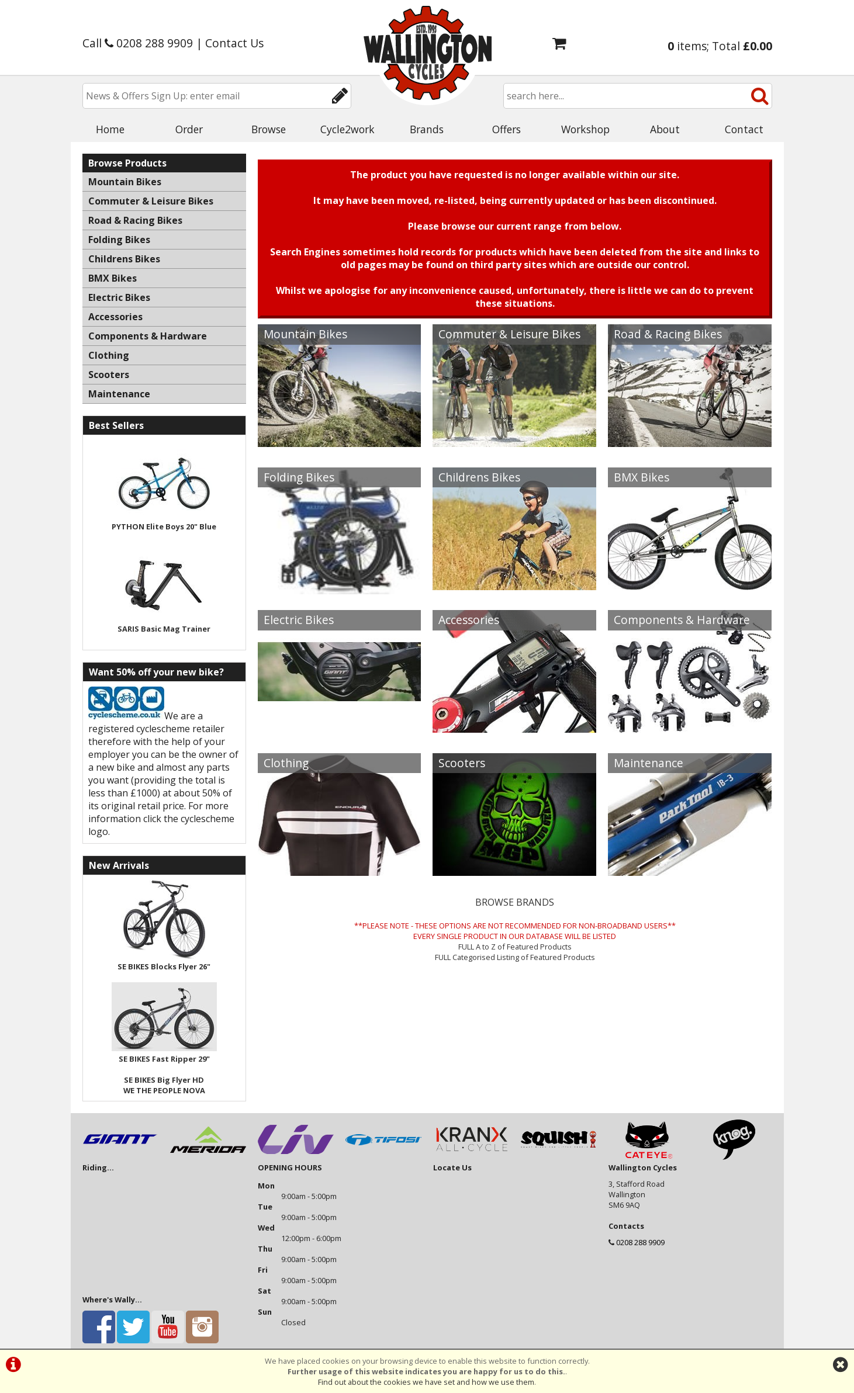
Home (110, 129)
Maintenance (648, 763)
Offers (506, 129)
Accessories (468, 620)
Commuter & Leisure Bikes (509, 334)
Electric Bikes (299, 620)
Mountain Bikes (305, 334)
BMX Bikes (641, 477)
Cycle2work (347, 129)
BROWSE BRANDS (514, 902)
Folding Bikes (299, 477)
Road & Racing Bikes (668, 334)
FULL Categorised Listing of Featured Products (515, 957)
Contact (744, 129)
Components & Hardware (682, 620)
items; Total (720, 46)
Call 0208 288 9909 (137, 43)
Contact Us (234, 43)
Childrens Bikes (479, 477)
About (665, 129)
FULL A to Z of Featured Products (515, 946)
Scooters (461, 763)
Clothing (286, 763)
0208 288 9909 (640, 1242)
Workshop (585, 129)
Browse (268, 129)
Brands (427, 129)
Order (189, 129)
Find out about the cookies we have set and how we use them (426, 1382)
